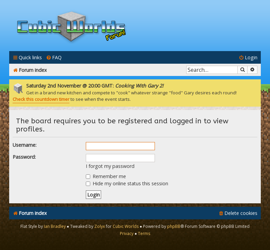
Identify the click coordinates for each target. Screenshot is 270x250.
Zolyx (99, 226)
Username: (24, 145)
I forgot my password (110, 166)
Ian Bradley (55, 226)
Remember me (106, 176)
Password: (24, 157)
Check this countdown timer (41, 99)
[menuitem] (54, 57)
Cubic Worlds (126, 226)
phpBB (173, 226)
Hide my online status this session (127, 183)
